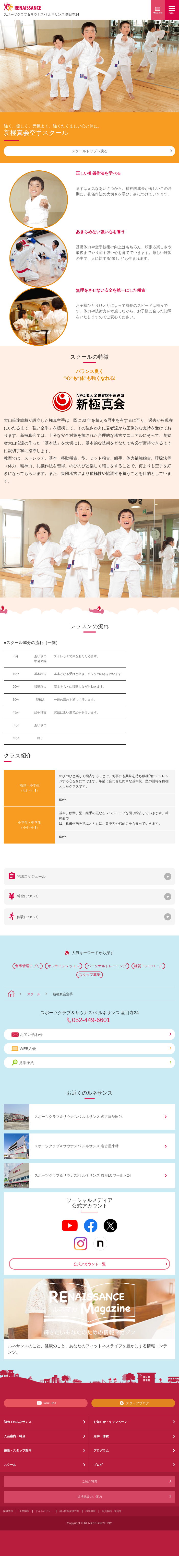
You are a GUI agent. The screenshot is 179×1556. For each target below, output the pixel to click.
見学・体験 (101, 1436)
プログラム (101, 1450)
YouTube (45, 1403)
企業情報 (24, 1511)
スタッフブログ (133, 1403)
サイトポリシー (44, 1511)
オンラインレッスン (63, 966)
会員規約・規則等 (112, 1511)
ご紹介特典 (89, 1481)
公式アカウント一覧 (90, 1264)
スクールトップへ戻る (122, 151)
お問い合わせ (91, 1034)
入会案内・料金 (14, 1436)
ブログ (98, 1465)
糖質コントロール (148, 966)
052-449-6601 (91, 1019)
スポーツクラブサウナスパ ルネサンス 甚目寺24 (41, 14)
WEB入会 (91, 1048)
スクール (33, 994)
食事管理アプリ (27, 966)
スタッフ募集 (89, 975)
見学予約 (91, 1062)
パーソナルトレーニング (107, 966)
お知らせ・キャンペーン (110, 1422)
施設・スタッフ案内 (17, 1450)
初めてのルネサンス (17, 1422)
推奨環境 (91, 1511)
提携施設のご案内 (89, 1497)
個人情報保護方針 (69, 1511)
